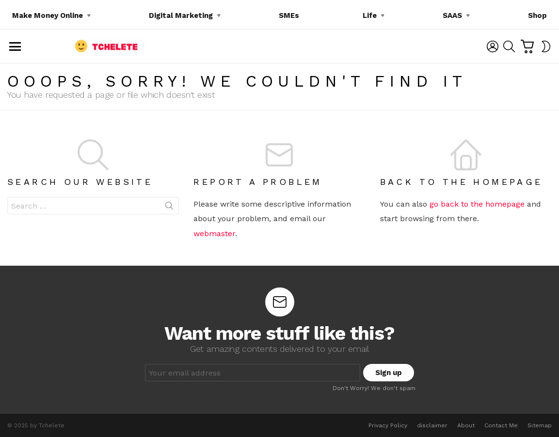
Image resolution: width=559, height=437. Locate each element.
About (466, 425)
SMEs (289, 15)
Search (169, 207)
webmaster (214, 233)
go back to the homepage (477, 204)
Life (370, 17)
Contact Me (501, 425)
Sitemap (539, 425)
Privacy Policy (387, 425)
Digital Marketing (181, 17)
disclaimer (432, 425)
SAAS (452, 17)
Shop (537, 15)
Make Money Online (47, 17)
